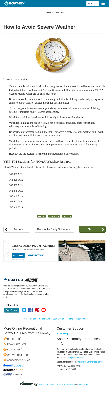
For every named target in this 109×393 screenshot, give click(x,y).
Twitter (24, 310)
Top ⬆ (24, 319)
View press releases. (75, 357)
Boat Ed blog (11, 310)
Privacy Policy (69, 384)
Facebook (30, 310)
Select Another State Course (51, 319)
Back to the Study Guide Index (54, 229)
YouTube (43, 310)
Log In (33, 319)
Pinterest (37, 310)
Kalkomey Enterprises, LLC (90, 362)
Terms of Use (84, 384)
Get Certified (82, 319)
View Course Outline (54, 12)
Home (70, 319)
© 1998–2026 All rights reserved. (51, 384)
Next (90, 229)
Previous (18, 229)
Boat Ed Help (62, 333)
